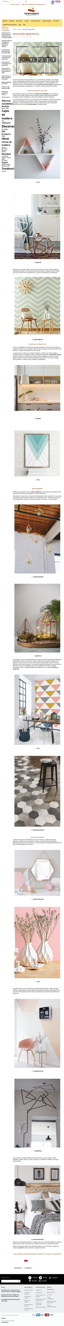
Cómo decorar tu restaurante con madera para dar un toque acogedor (7, 35)
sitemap (3, 1318)
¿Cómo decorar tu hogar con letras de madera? (6, 77)
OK (40, 10)
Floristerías (39, 1292)
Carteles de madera (27, 1293)
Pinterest (32, 1281)
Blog (20, 24)
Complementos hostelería (10, 24)
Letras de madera (35, 21)
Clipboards (6, 123)
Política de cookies (41, 1307)
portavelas (4, 160)
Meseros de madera (27, 1301)
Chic (3, 121)
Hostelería (38, 1290)
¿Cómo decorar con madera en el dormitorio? (6, 63)
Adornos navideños (7, 102)
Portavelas (56, 21)
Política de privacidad (38, 1303)
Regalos (5, 162)
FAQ (24, 24)
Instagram (53, 1277)
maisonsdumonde (38, 899)
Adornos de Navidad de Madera (5, 93)
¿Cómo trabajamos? (50, 1297)
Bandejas (11, 21)
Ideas (5, 138)
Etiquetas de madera (27, 1297)
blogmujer (38, 262)
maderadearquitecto (38, 830)
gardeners (38, 656)
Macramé (4, 150)
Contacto (49, 1294)
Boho (7, 108)
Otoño (8, 157)
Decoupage (5, 129)
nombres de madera (5, 156)
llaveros (4, 147)
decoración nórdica (55, 354)
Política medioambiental (51, 1305)
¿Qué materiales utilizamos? (51, 1301)
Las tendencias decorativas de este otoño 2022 (6, 51)
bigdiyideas (38, 1151)
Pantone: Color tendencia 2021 (6, 87)
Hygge (3, 136)
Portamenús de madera (28, 1305)
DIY (3, 131)
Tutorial (4, 171)
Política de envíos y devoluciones (41, 1299)
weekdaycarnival (38, 1071)
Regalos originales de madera (6, 82)
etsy (38, 182)
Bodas (3, 108)
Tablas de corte (6, 166)
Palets (3, 159)
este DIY (21, 1248)
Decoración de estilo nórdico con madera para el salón (6, 71)
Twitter (43, 1277)
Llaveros (26, 21)
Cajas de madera (46, 21)
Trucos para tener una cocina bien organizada (6, 57)
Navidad (5, 21)
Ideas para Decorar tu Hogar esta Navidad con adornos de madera (7, 43)
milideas (38, 418)
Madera (4, 151)
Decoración (19, 21)
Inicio (14, 29)
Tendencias (9, 168)
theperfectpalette (38, 577)
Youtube (42, 1281)
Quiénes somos (51, 1292)
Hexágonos (6, 134)
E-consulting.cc (7, 1321)
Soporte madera (6, 164)
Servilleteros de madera (28, 1309)
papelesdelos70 (38, 339)
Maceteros (4, 148)
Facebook (33, 1277)
